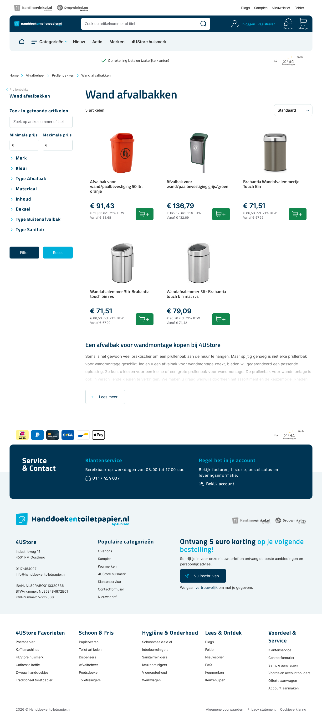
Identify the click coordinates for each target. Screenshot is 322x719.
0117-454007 (26, 569)
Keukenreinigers (154, 665)
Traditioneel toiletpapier (34, 680)
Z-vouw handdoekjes (32, 672)
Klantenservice (103, 460)
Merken (116, 42)
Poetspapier (25, 642)
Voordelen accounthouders (289, 673)
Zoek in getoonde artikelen (39, 111)
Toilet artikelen (90, 649)
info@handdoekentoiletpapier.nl (40, 574)
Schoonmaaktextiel (157, 642)
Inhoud (23, 199)
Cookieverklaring (293, 709)
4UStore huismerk (149, 42)
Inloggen (248, 24)
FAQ (208, 665)
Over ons (105, 551)
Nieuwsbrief (281, 8)
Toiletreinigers (90, 680)
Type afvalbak (31, 179)
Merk (21, 158)
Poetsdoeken (89, 672)
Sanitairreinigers (154, 657)
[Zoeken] (203, 24)
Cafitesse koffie (28, 665)
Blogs (245, 8)
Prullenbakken (63, 75)
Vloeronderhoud (154, 672)
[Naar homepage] (22, 42)
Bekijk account (220, 484)
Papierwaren (88, 642)
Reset (58, 252)
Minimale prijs (24, 135)
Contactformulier (111, 589)
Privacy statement (261, 709)
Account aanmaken (283, 688)
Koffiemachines (27, 649)
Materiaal (26, 189)
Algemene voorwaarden (224, 709)
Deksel (23, 209)
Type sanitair (30, 230)
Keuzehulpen (215, 680)
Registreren (266, 24)
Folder (299, 8)
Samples (260, 8)
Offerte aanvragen (282, 680)
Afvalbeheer (35, 75)
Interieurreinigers (155, 649)
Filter (24, 252)
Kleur (21, 168)
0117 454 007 (106, 478)
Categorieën (51, 41)
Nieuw (79, 42)
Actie (97, 42)
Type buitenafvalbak (38, 219)
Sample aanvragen (283, 665)
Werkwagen (151, 680)
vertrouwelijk (206, 587)
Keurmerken (107, 566)
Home (14, 75)
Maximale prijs (57, 135)
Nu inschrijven (206, 576)
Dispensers (87, 657)
